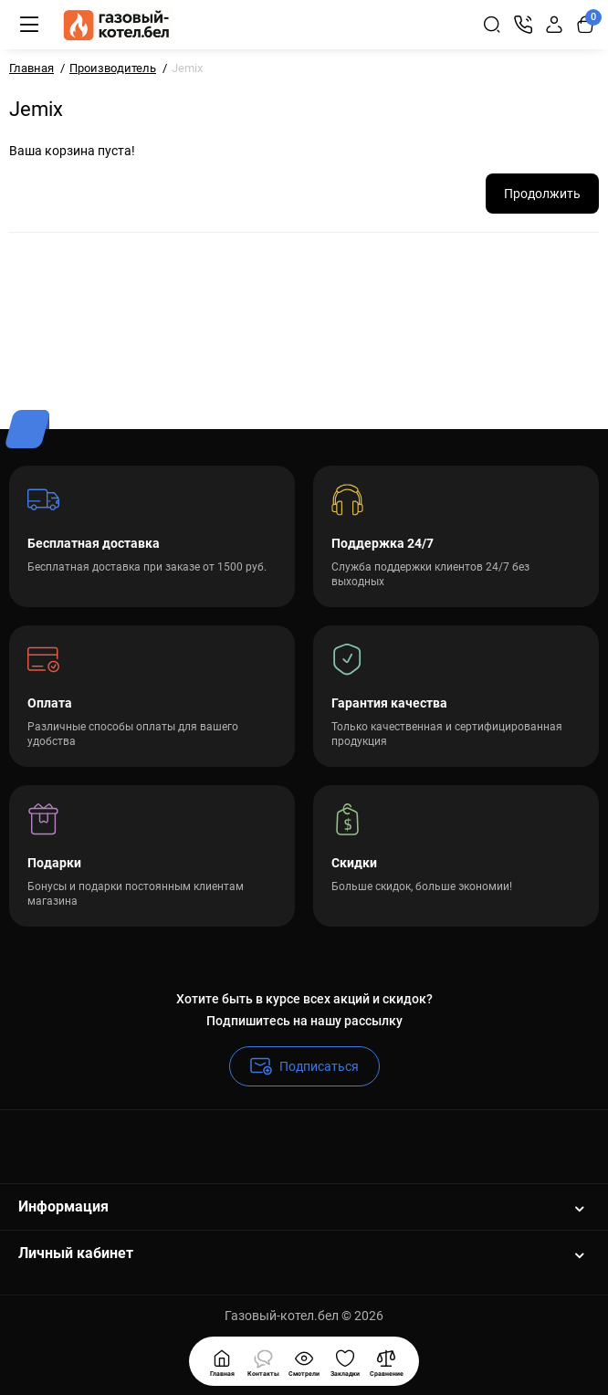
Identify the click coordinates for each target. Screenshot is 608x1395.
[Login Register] (554, 24)
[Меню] (29, 25)
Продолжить (542, 193)
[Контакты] (523, 24)
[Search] (492, 24)
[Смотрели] (263, 1361)
